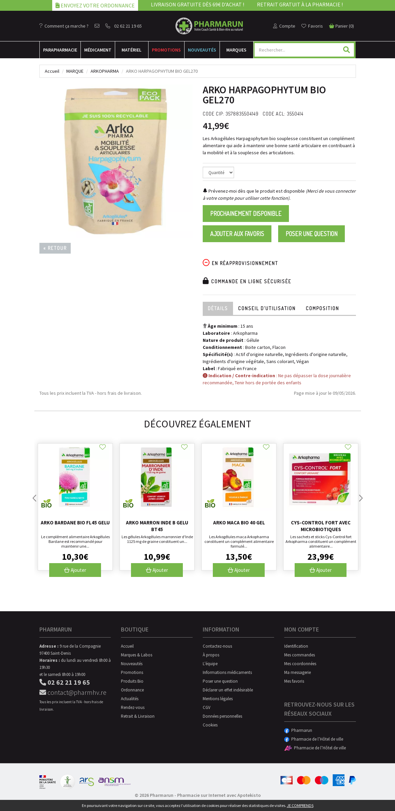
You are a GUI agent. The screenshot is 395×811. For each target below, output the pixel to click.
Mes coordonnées (300, 664)
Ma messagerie (297, 672)
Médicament (97, 50)
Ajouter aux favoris (237, 233)
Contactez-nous (217, 646)
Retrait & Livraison (138, 716)
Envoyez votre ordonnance (95, 5)
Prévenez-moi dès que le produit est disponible (254, 191)
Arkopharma (105, 71)
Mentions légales (218, 699)
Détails (218, 308)
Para (60, 50)
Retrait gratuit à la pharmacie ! (300, 4)
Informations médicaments (227, 672)
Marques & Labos (136, 655)
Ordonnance (132, 690)
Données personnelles (222, 716)
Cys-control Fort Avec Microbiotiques (321, 525)
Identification (296, 646)
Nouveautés (202, 50)
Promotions (166, 50)
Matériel (131, 50)
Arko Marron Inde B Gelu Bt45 (157, 525)
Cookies (210, 725)
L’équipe (210, 664)
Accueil (52, 71)
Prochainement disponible (246, 213)
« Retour (55, 248)
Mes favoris (294, 681)
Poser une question (311, 233)
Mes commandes (299, 655)
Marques (236, 50)
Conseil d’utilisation (267, 308)
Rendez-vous (132, 707)
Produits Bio (132, 681)
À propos (211, 655)
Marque (75, 71)
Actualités (129, 699)
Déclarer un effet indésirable (228, 690)
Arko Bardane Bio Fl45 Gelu (75, 522)
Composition (322, 308)
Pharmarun (298, 730)
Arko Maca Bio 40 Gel (239, 522)
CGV (206, 707)
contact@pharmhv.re (72, 692)
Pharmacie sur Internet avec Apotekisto (219, 795)
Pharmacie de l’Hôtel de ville (313, 739)
